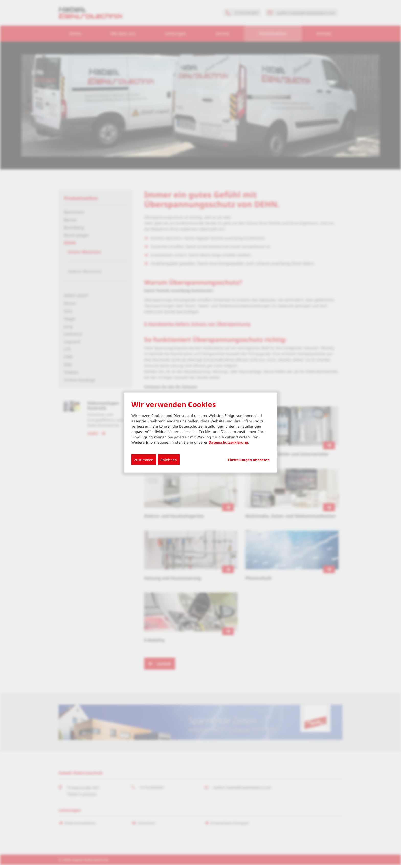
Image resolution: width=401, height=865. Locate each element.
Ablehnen (168, 459)
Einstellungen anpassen (249, 459)
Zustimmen (143, 459)
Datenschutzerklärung (228, 442)
